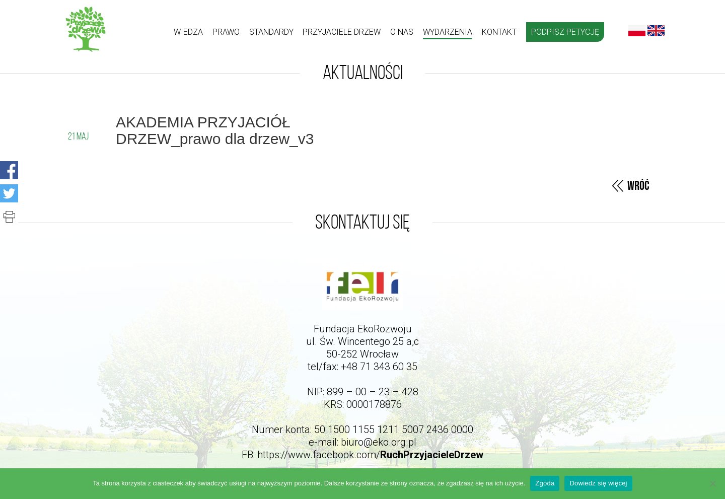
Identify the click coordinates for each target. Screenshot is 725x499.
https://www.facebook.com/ (370, 455)
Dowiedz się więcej (598, 483)
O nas (401, 32)
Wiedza (188, 32)
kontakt (499, 32)
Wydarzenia (447, 32)
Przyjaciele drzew (342, 32)
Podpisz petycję (565, 32)
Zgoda (544, 483)
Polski (636, 30)
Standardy (271, 32)
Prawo (226, 32)
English (656, 30)
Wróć (638, 186)
